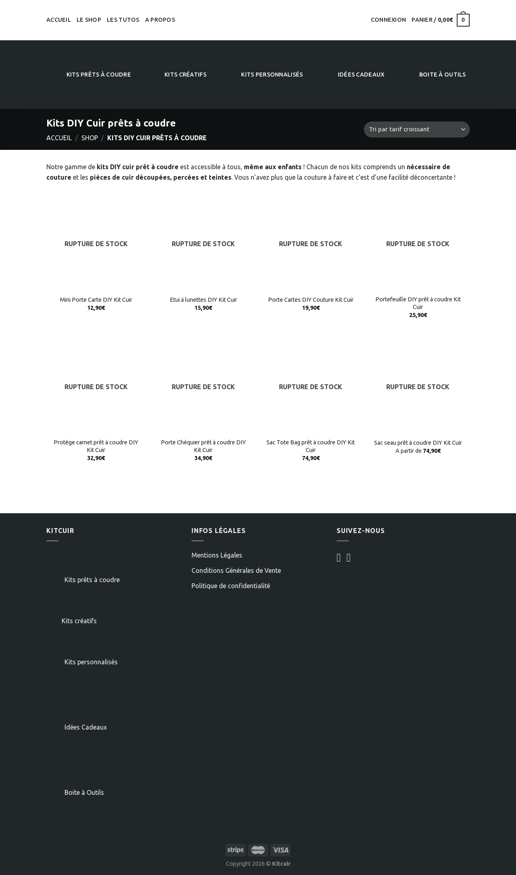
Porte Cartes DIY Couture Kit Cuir (311, 300)
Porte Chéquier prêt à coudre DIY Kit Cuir (203, 446)
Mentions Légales (216, 555)
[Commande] (417, 129)
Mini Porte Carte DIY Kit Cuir (96, 300)
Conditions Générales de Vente (236, 570)
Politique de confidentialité (230, 585)
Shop (89, 137)
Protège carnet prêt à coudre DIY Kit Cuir (96, 446)
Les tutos (123, 20)
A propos (160, 20)
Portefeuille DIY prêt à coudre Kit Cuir (418, 303)
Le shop (89, 20)
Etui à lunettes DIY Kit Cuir (203, 300)
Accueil (58, 20)
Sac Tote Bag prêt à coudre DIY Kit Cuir (310, 446)
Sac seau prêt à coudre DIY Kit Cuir (418, 443)
